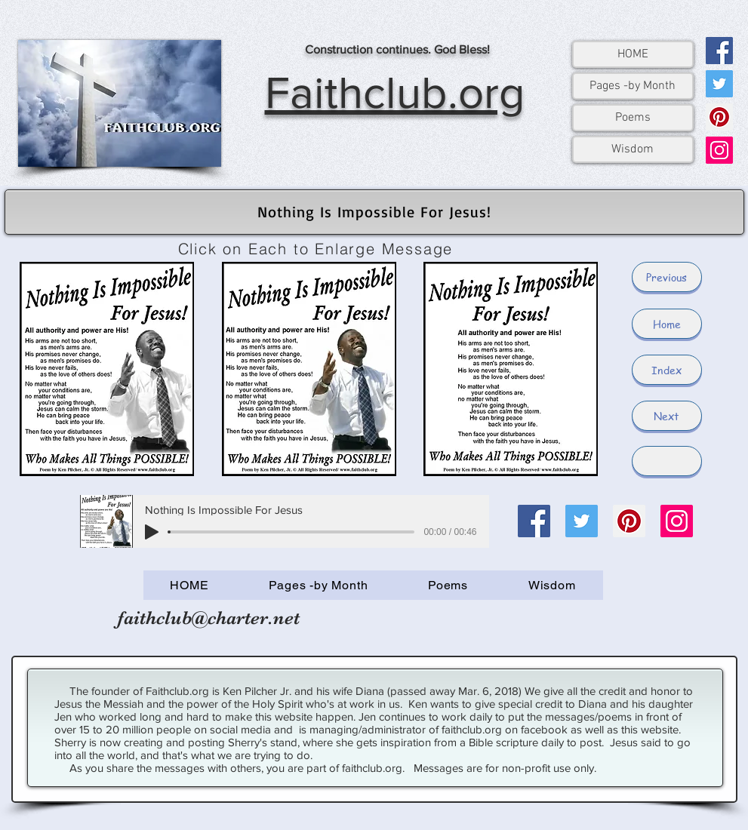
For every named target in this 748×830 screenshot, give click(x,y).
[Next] (667, 416)
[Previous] (667, 277)
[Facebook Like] (536, 625)
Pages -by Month (632, 86)
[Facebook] (719, 50)
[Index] (667, 370)
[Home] (667, 324)
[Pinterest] (719, 117)
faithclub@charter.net (209, 618)
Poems (633, 117)
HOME (632, 54)
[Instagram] (719, 150)
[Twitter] (719, 83)
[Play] (152, 532)
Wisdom (632, 149)
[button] (667, 461)
